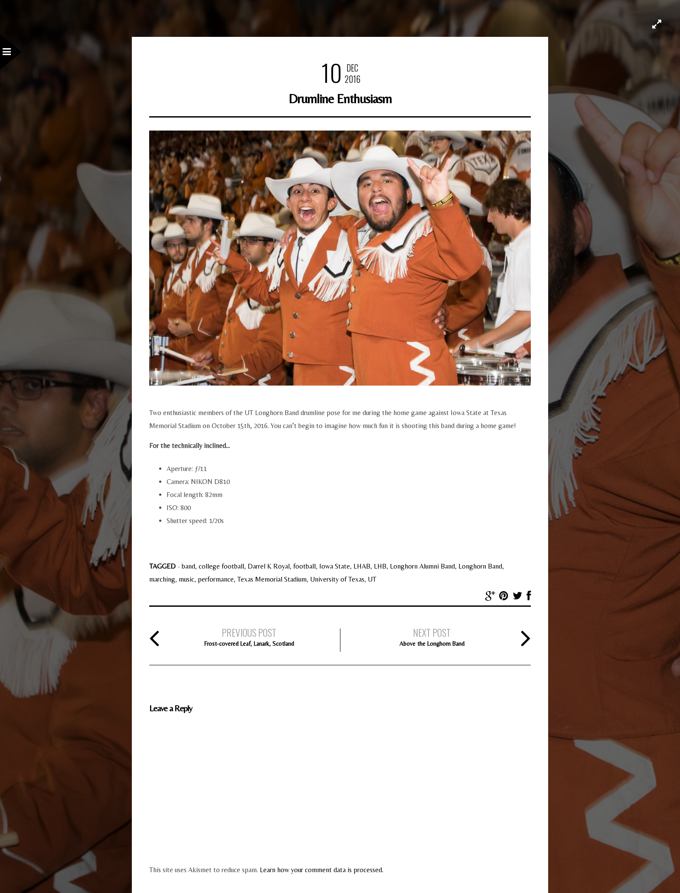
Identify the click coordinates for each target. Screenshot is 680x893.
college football (221, 566)
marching (162, 579)
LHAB (361, 566)
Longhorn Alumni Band (422, 566)
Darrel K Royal (269, 566)
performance (216, 579)
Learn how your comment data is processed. (321, 870)
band (188, 566)
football (304, 566)
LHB (380, 566)
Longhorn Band (480, 566)
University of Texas (337, 579)
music (186, 579)
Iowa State (334, 566)
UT (372, 579)
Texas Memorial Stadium (272, 579)
